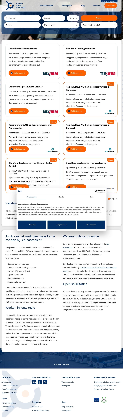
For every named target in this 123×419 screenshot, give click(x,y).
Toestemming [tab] (31, 197)
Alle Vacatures (7, 382)
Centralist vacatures (10, 385)
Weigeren (32, 225)
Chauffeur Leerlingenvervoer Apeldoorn (86, 163)
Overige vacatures (9, 393)
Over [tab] (91, 197)
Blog (83, 5)
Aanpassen (61, 225)
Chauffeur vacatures (10, 389)
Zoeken (99, 18)
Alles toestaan (91, 225)
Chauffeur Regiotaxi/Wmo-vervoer (25, 86)
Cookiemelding (8, 406)
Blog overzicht (67, 406)
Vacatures (111, 5)
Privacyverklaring (9, 403)
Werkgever (67, 5)
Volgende (113, 199)
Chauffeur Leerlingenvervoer (23, 48)
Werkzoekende (46, 5)
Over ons (97, 5)
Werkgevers (66, 410)
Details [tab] (61, 197)
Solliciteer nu (19, 73)
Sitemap (5, 410)
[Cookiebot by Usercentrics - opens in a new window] (96, 191)
